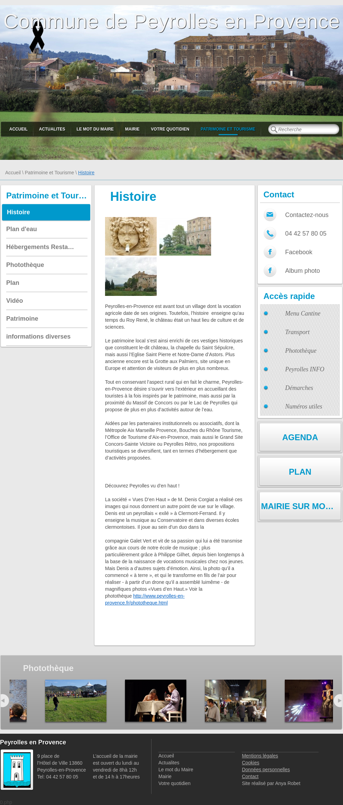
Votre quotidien (170, 129)
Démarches (299, 387)
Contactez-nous (307, 214)
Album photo (302, 270)
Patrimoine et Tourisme (228, 129)
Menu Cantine (302, 313)
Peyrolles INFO (304, 369)
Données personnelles (266, 769)
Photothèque (300, 350)
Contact (250, 776)
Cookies (250, 762)
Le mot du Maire (95, 129)
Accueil (18, 129)
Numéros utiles (303, 406)
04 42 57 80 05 (305, 233)
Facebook (298, 252)
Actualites (52, 129)
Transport (297, 332)
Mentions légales (260, 755)
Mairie (132, 129)
